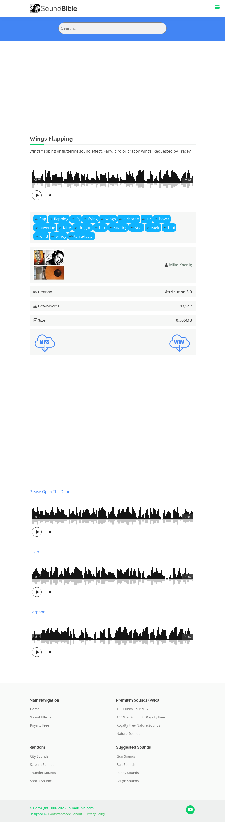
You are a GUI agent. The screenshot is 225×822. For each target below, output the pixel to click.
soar (139, 227)
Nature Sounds (128, 733)
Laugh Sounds (128, 781)
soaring (120, 227)
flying (93, 219)
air (149, 219)
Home (35, 709)
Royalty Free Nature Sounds (138, 725)
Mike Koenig (180, 264)
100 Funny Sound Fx (132, 709)
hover (164, 219)
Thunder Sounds (43, 772)
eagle (155, 227)
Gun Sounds (126, 756)
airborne (131, 219)
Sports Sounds (41, 781)
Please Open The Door (50, 491)
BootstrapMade (59, 814)
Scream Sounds (42, 764)
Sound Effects (40, 717)
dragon (84, 227)
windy (61, 236)
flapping (61, 219)
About (77, 814)
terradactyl (84, 236)
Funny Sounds (128, 772)
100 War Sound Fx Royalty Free (141, 717)
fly (78, 219)
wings (110, 219)
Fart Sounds (126, 764)
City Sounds (39, 756)
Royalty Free (39, 725)
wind (43, 236)
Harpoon (37, 611)
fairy (67, 227)
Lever (34, 551)
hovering (47, 227)
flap (42, 219)
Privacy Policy (95, 814)
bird (102, 227)
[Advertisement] (112, 77)
